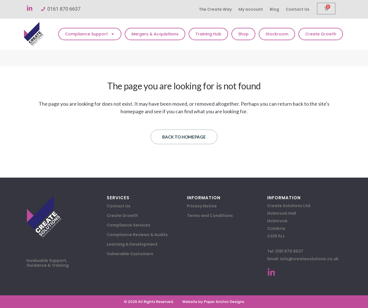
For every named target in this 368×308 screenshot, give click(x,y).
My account (250, 9)
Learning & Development (132, 244)
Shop (243, 34)
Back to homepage (184, 136)
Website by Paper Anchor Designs (213, 301)
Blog (274, 9)
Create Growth (320, 34)
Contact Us (297, 9)
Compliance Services (128, 225)
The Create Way (215, 9)
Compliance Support (90, 34)
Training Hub (208, 34)
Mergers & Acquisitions (155, 34)
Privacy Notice (202, 206)
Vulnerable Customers (130, 254)
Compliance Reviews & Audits (137, 234)
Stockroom (277, 34)
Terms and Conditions (210, 215)
